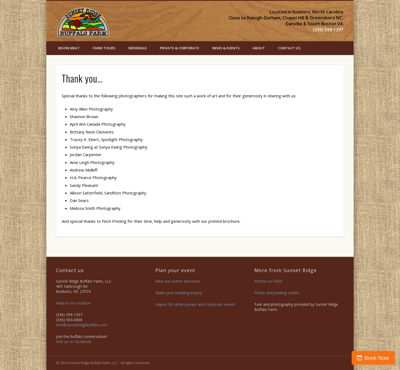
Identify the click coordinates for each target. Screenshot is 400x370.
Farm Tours (104, 48)
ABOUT (259, 48)
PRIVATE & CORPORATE (179, 48)
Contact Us (289, 48)
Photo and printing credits (276, 292)
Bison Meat (69, 48)
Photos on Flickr (268, 281)
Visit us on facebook (73, 341)
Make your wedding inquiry (178, 292)
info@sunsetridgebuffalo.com (81, 324)
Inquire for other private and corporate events (195, 304)
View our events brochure (177, 281)
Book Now (376, 358)
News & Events (226, 48)
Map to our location (73, 303)
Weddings (137, 48)
